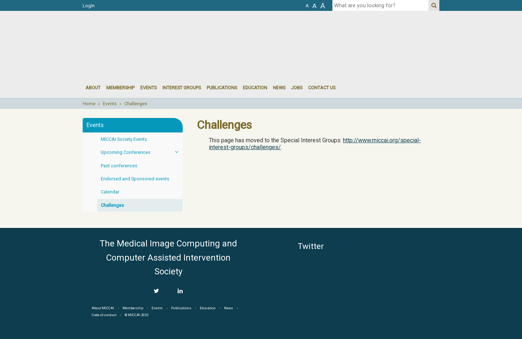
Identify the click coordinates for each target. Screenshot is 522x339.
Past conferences (119, 165)
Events (110, 103)
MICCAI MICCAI (142, 32)
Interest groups (181, 87)
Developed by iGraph (503, 336)
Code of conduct (104, 315)
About (93, 87)
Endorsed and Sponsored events (135, 178)
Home (89, 103)
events (148, 87)
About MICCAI (103, 308)
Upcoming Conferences (142, 152)
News (279, 87)
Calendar (110, 192)
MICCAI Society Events (124, 139)
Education (255, 87)
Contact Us (321, 87)
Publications (222, 87)
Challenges (135, 103)
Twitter (311, 246)
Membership (120, 87)
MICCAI (406, 271)
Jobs (296, 87)
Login (89, 5)
